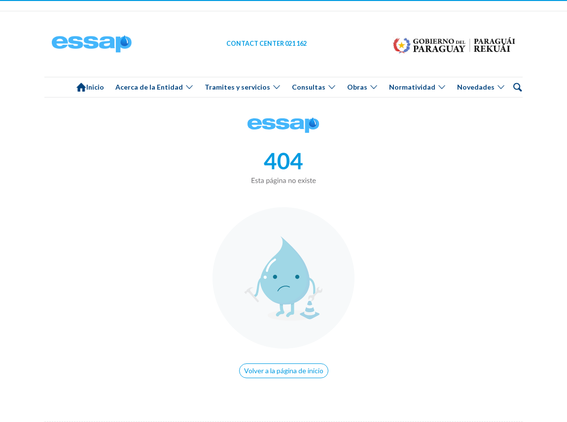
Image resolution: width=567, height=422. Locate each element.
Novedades (476, 87)
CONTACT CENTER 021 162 (266, 43)
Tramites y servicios (237, 87)
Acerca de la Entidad (149, 87)
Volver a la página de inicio (283, 370)
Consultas (308, 87)
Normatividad (412, 87)
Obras (357, 87)
